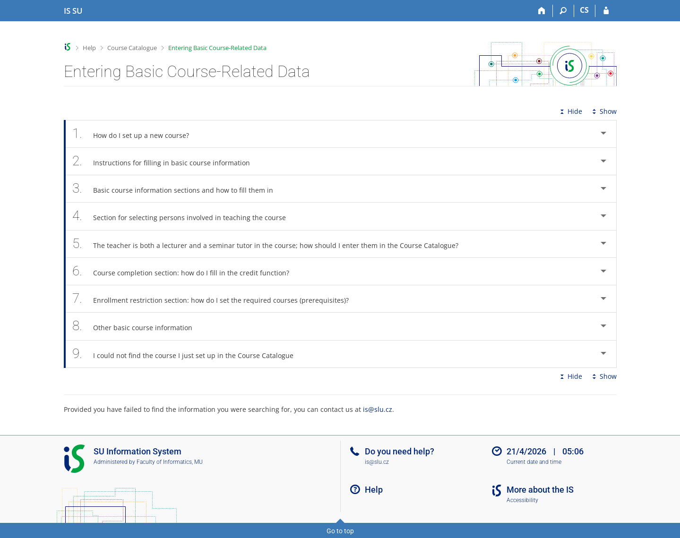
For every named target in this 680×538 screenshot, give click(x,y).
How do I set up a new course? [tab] (136, 134)
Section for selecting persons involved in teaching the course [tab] (184, 216)
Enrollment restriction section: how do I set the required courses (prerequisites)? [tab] (216, 298)
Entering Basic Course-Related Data (217, 47)
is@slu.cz (377, 409)
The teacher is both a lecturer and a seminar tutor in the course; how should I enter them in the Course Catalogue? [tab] (270, 244)
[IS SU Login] (606, 11)
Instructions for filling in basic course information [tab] (166, 161)
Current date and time (534, 462)
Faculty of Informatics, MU (170, 462)
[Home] (542, 11)
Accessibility (522, 500)
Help (89, 47)
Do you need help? (399, 451)
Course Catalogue (132, 47)
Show (603, 111)
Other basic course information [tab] (137, 326)
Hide (570, 111)
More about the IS (540, 490)
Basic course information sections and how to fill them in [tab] (178, 188)
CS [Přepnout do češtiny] (584, 10)
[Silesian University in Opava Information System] (73, 11)
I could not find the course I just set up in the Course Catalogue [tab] (188, 354)
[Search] (563, 11)
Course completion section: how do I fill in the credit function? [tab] (186, 271)
